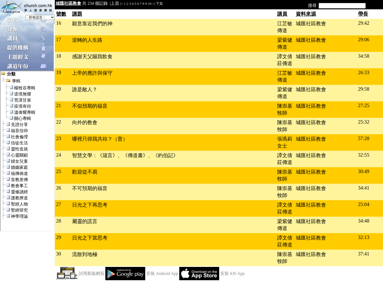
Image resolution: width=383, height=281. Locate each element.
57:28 (363, 138)
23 (58, 138)
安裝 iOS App (232, 273)
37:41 (363, 254)
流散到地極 (84, 254)
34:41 (363, 188)
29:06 (363, 39)
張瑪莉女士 (284, 142)
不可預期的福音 (89, 188)
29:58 (363, 89)
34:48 (363, 221)
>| (153, 4)
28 (58, 221)
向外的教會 (84, 122)
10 (149, 4)
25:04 (363, 204)
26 (58, 188)
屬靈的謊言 (84, 221)
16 (58, 23)
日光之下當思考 (89, 238)
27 (58, 204)
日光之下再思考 (89, 205)
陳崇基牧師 (284, 109)
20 (58, 89)
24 (58, 155)
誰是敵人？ (84, 89)
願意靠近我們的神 (92, 23)
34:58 (363, 56)
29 (58, 237)
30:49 (363, 171)
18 (58, 56)
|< (121, 4)
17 (58, 39)
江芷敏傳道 (284, 27)
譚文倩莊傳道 (284, 60)
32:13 (363, 237)
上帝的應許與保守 (92, 73)
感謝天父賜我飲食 (92, 56)
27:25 (363, 105)
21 (58, 105)
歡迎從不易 (84, 172)
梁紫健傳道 (284, 43)
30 (58, 254)
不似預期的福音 (89, 106)
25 (58, 171)
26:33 (363, 72)
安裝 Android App (162, 273)
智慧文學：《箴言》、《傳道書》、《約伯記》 (125, 155)
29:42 (363, 23)
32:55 (363, 155)
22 (58, 122)
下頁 (159, 4)
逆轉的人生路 (87, 40)
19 (58, 72)
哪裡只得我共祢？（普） (100, 139)
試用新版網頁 (91, 273)
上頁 (115, 3)
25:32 (363, 122)
